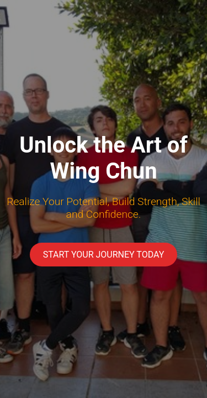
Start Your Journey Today (103, 254)
